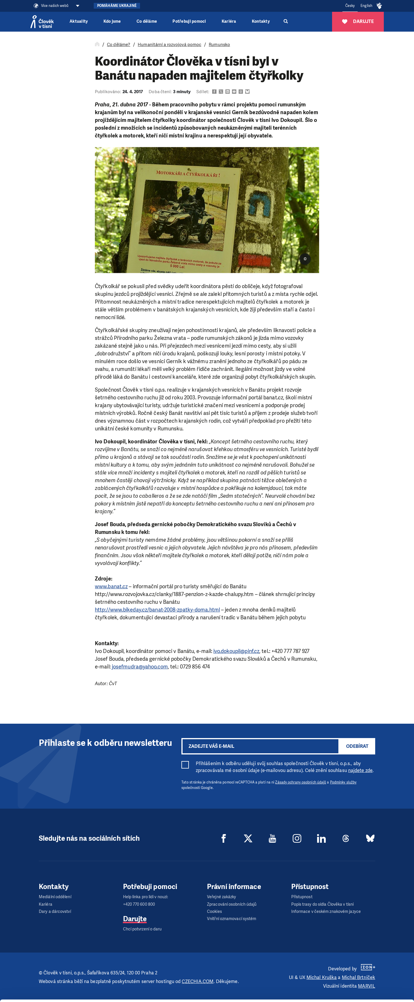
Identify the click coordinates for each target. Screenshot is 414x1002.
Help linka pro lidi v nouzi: (145, 897)
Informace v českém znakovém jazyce (326, 911)
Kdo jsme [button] (112, 21)
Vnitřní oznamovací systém (231, 918)
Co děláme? (118, 44)
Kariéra (229, 21)
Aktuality (79, 21)
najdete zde (360, 770)
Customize (366, 975)
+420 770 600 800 (139, 904)
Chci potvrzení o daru (142, 929)
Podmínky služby (343, 782)
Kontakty (261, 21)
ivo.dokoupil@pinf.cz (236, 651)
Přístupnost (302, 897)
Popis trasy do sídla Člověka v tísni (322, 904)
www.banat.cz (111, 586)
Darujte (135, 919)
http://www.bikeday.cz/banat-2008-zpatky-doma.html (157, 609)
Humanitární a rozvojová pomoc (169, 44)
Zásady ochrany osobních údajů (300, 782)
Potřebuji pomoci (189, 21)
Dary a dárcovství (55, 911)
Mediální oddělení (55, 897)
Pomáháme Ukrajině (117, 5)
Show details (88, 994)
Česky (350, 5)
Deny (366, 990)
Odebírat (357, 746)
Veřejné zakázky (221, 897)
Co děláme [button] (147, 21)
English (366, 5)
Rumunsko (219, 44)
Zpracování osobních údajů (232, 904)
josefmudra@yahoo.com (140, 666)
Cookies (214, 911)
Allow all (366, 961)
